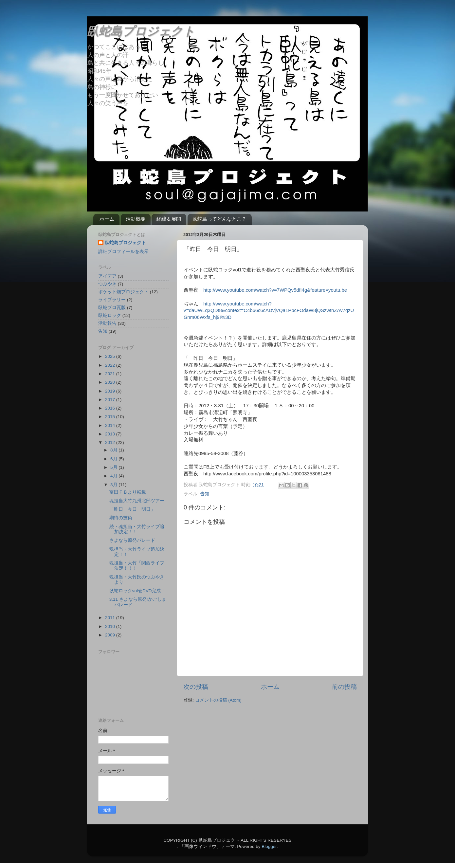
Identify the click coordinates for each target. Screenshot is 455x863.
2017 (110, 399)
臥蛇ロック (109, 315)
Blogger (269, 846)
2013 (110, 434)
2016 (110, 408)
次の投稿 (195, 686)
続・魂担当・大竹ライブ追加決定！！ (136, 529)
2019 (110, 391)
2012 (110, 442)
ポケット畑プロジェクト (123, 291)
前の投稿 (344, 686)
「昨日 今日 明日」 (132, 509)
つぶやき (107, 284)
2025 (110, 356)
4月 (114, 475)
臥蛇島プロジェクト (141, 31)
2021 (110, 373)
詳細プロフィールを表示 (123, 251)
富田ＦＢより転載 (127, 492)
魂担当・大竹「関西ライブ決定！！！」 (136, 565)
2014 (110, 425)
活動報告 (107, 323)
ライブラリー (112, 299)
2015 (110, 416)
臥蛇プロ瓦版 (112, 307)
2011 (110, 617)
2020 (110, 382)
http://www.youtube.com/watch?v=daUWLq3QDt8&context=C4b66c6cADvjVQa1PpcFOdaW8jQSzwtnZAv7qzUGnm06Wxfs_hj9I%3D (269, 310)
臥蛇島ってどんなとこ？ (219, 219)
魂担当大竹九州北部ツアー (136, 500)
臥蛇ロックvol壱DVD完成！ (137, 590)
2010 (110, 626)
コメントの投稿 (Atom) (218, 700)
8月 (114, 450)
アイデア (107, 276)
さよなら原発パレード (132, 540)
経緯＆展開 (168, 219)
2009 (110, 635)
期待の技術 (120, 517)
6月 (114, 458)
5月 (114, 467)
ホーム (107, 219)
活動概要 (135, 219)
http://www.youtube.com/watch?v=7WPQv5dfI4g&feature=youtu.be (275, 290)
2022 (110, 365)
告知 (204, 493)
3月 (114, 484)
